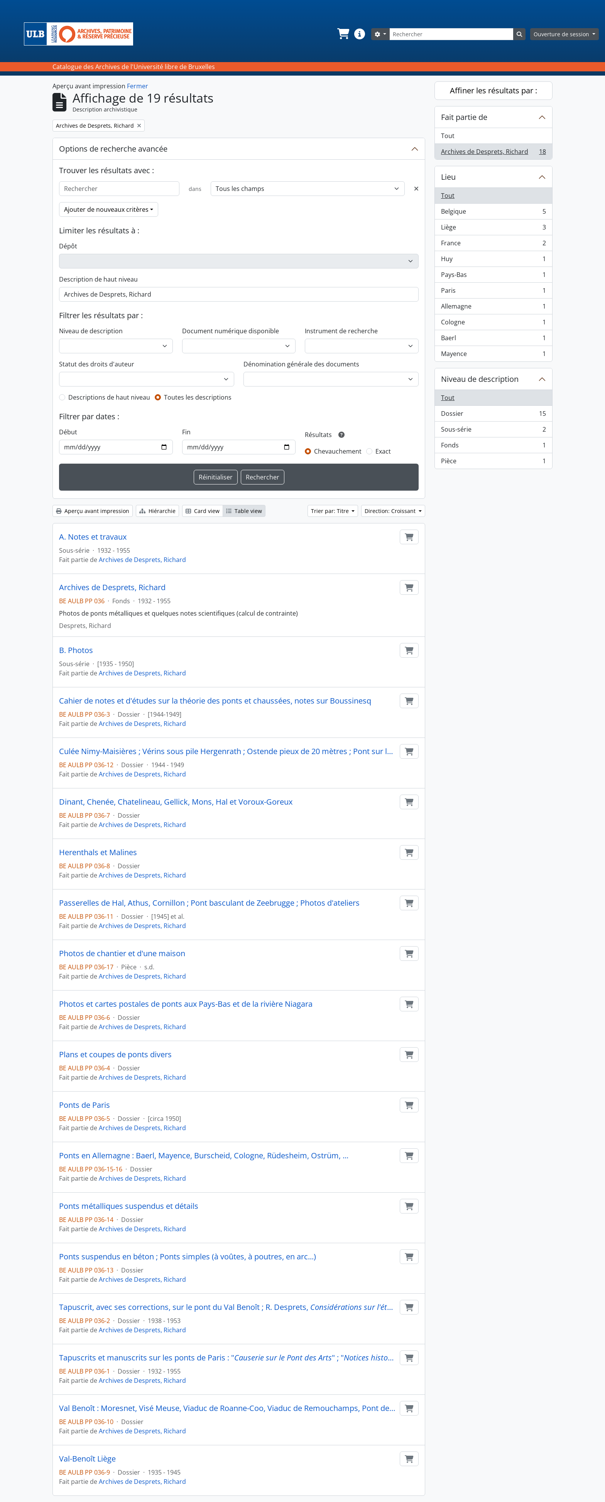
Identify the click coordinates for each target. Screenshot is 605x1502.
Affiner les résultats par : (493, 90)
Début (68, 432)
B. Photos (76, 650)
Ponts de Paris (84, 1105)
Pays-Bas (493, 276)
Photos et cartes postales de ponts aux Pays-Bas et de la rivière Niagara (186, 1004)
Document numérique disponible (230, 331)
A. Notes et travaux (93, 537)
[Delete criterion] (416, 188)
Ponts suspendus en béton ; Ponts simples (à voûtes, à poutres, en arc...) (187, 1256)
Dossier (493, 415)
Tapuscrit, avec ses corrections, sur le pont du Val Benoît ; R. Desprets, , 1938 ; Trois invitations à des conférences (228, 1307)
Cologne (493, 323)
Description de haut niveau (98, 279)
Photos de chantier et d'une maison (122, 953)
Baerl (493, 339)
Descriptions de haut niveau (109, 397)
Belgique (493, 213)
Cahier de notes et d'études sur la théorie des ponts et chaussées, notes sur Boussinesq (215, 700)
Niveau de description (91, 331)
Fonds (493, 446)
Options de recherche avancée (113, 148)
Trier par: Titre (330, 511)
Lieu (448, 177)
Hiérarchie (157, 511)
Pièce (493, 462)
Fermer (137, 86)
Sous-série (493, 431)
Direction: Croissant (391, 511)
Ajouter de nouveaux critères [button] (106, 209)
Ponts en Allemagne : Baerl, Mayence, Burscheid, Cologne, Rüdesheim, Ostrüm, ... (203, 1155)
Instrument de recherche (341, 331)
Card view (203, 511)
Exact (383, 451)
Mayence (493, 355)
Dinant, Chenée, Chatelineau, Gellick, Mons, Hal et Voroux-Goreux (175, 802)
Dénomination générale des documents (301, 364)
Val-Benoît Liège (87, 1458)
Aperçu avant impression (92, 511)
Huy (493, 260)
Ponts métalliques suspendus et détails (128, 1206)
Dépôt (68, 246)
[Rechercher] (451, 34)
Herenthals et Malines (98, 852)
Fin (186, 432)
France (493, 244)
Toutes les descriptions (198, 397)
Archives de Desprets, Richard (142, 559)
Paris (493, 292)
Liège (493, 229)
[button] (342, 33)
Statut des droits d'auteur (96, 364)
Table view (244, 511)
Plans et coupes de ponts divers (115, 1054)
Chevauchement (338, 451)
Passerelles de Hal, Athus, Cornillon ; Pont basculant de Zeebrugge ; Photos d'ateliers (209, 903)
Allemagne (493, 308)
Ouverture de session (562, 34)
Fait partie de (464, 117)
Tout (448, 136)
